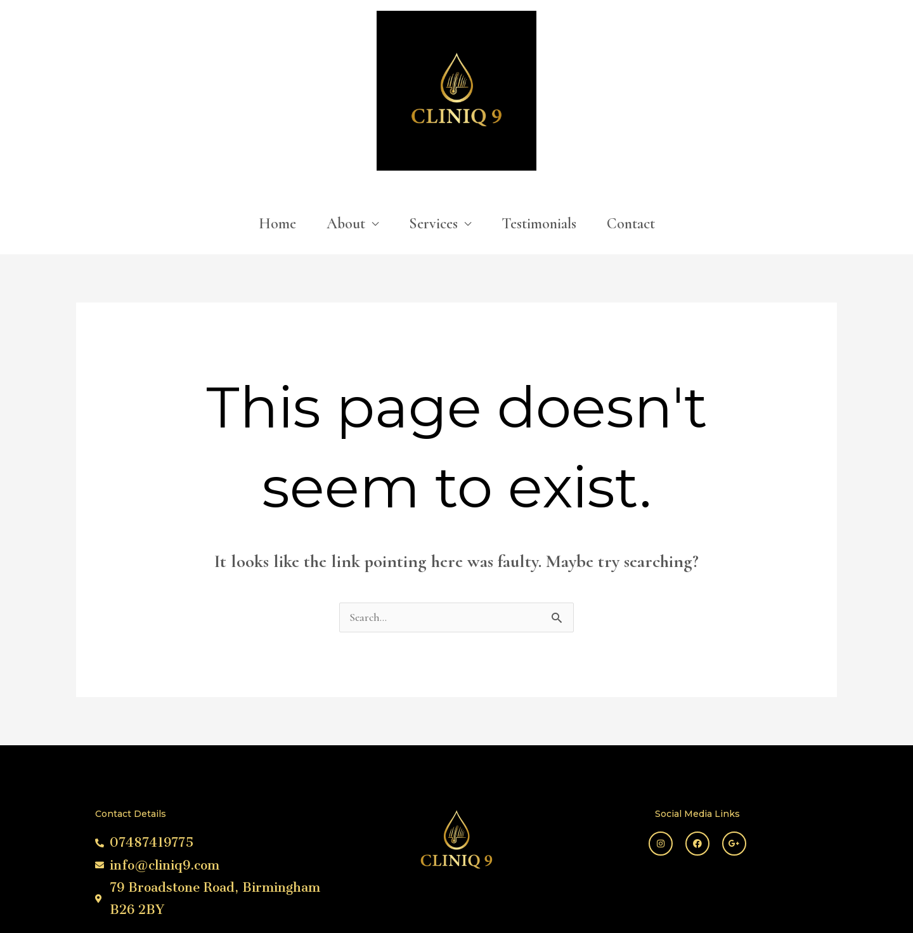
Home (277, 129)
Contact (631, 129)
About (346, 129)
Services (433, 129)
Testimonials (539, 129)
